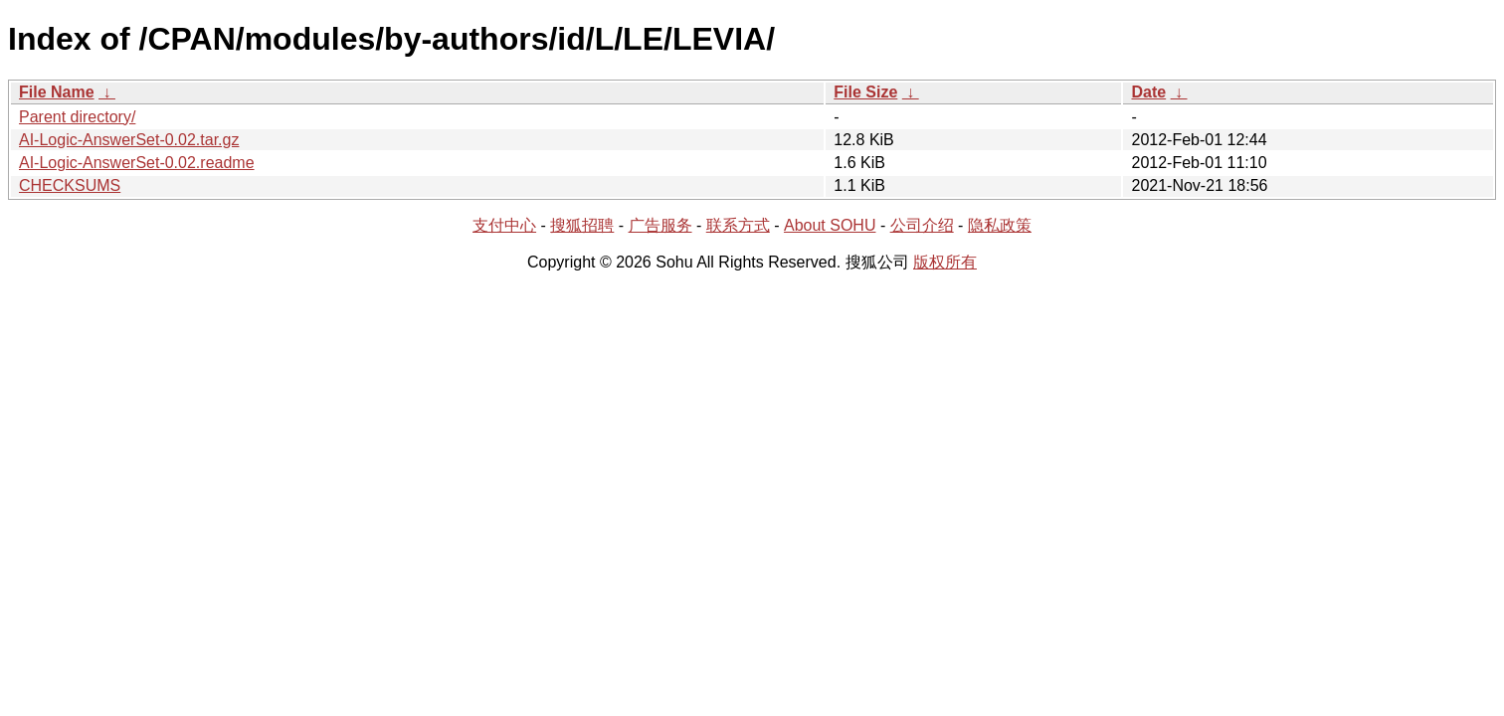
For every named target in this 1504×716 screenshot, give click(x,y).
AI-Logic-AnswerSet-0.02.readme (137, 162)
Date (1148, 92)
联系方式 (738, 225)
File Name (56, 92)
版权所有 (945, 262)
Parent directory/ (77, 116)
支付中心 (504, 225)
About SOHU (829, 225)
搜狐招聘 (582, 225)
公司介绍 (922, 225)
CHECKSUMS (69, 185)
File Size (865, 92)
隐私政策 (1000, 225)
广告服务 (660, 225)
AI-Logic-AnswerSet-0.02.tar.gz (129, 139)
